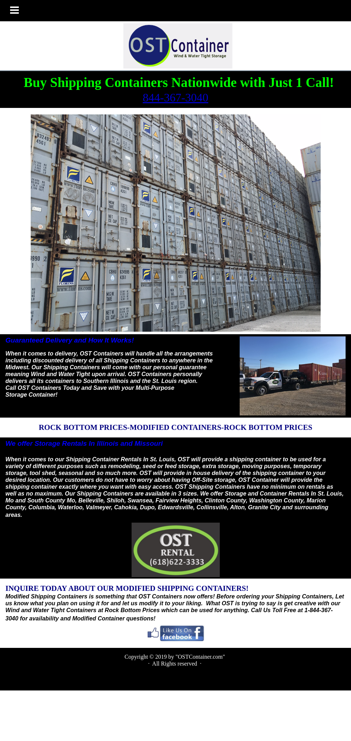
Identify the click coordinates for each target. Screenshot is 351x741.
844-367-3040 (175, 97)
